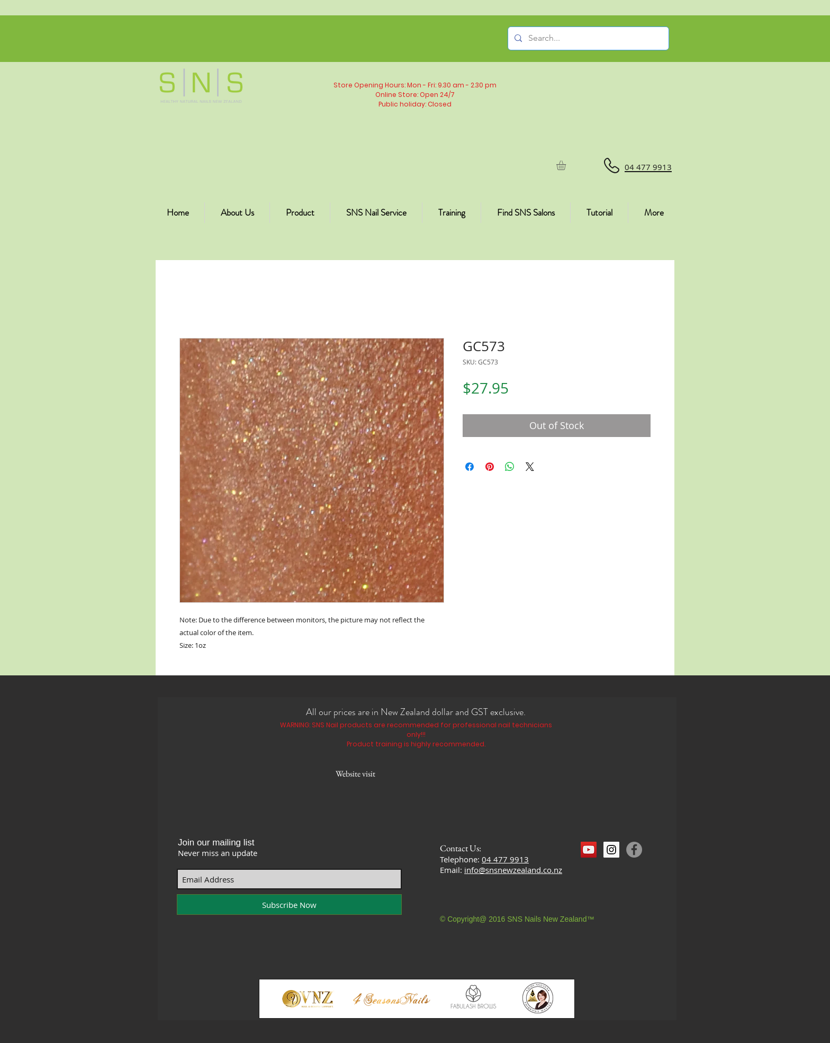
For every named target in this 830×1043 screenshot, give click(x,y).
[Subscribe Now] (289, 904)
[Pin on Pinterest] (489, 466)
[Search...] (587, 38)
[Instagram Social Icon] (611, 850)
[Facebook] (634, 850)
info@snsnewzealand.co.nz (513, 869)
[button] (566, 165)
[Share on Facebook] (469, 466)
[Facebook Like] (601, 869)
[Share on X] (530, 466)
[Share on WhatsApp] (509, 466)
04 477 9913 (505, 859)
